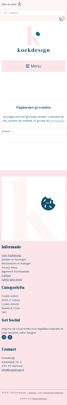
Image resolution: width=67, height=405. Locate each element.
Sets (4, 312)
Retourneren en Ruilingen (16, 263)
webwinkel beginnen (54, 392)
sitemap (32, 392)
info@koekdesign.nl (13, 370)
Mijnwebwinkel (39, 398)
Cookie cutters (10, 296)
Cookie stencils (10, 304)
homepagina (57, 120)
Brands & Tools (11, 308)
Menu (33, 66)
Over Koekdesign (11, 255)
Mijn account (12, 4)
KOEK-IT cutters (11, 300)
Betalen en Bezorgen (14, 259)
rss (40, 392)
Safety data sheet (12, 279)
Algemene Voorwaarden (15, 271)
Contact (6, 275)
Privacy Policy (9, 267)
